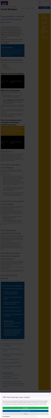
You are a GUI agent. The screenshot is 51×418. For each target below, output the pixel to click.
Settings (25, 413)
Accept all (25, 408)
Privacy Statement (6, 416)
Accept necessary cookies (25, 410)
